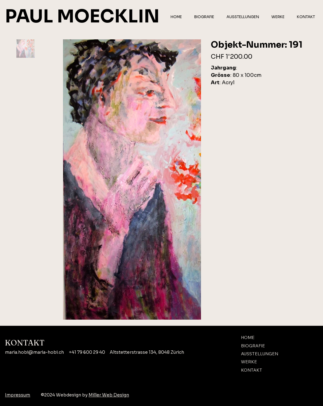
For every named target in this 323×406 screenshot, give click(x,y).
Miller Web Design (109, 395)
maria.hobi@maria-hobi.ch (34, 352)
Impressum (17, 395)
